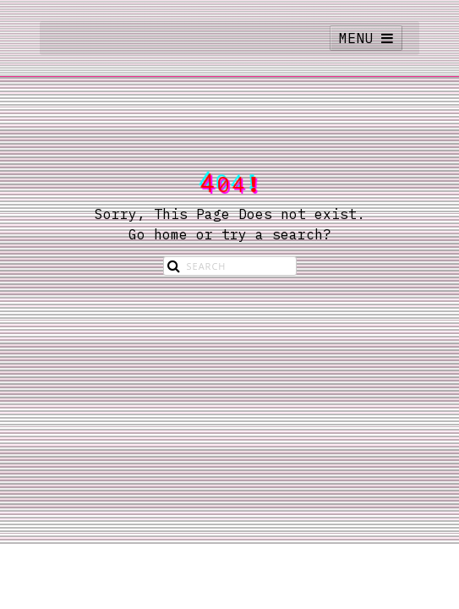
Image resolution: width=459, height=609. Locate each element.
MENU (366, 38)
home (171, 234)
